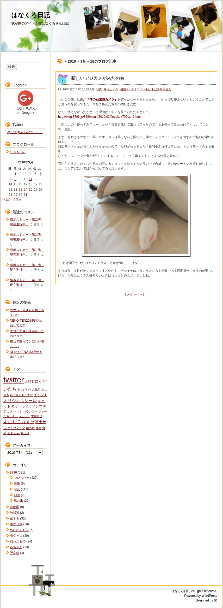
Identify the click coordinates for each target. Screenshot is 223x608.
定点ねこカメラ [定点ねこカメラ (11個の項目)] (18, 421)
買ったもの (110, 89)
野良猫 (14, 553)
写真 (99, 89)
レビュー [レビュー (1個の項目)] (24, 416)
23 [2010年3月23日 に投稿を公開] (20, 189)
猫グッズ (16, 536)
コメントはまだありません (154, 89)
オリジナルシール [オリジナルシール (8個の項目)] (20, 400)
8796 (13, 472)
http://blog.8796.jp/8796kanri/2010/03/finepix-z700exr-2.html (99, 117)
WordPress (209, 596)
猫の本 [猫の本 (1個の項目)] (30, 428)
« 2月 (7, 200)
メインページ (136, 294)
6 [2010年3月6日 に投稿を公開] (41, 174)
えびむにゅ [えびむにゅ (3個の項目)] (33, 381)
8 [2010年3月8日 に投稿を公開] (15, 179)
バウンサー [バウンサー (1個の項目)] (30, 411)
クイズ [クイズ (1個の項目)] (26, 406)
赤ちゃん (16, 547)
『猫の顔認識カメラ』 (101, 99)
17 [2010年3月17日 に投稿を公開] (25, 184)
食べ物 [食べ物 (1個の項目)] (25, 433)
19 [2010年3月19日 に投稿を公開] (35, 184)
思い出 (18, 501)
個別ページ (127, 89)
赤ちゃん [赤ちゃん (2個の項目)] (13, 433)
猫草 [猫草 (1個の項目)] (38, 428)
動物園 (14, 507)
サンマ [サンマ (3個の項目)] (37, 406)
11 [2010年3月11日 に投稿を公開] (30, 179)
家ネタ (14, 518)
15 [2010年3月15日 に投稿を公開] (15, 184)
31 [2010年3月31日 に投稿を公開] (25, 195)
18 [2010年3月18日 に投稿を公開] (30, 184)
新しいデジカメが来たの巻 (97, 78)
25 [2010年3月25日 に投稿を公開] (30, 189)
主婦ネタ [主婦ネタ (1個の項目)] (36, 416)
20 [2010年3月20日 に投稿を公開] (40, 184)
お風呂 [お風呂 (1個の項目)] (36, 389)
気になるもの (19, 530)
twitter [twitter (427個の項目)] (13, 379)
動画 (17, 495)
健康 (17, 483)
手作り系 (16, 524)
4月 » (17, 200)
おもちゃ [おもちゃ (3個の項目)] (24, 389)
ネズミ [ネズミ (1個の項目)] (18, 411)
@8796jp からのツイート (25, 132)
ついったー (21, 478)
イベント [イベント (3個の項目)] (40, 395)
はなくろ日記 (30, 15)
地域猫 (14, 513)
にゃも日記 (18, 152)
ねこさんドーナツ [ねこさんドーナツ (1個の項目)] (21, 395)
